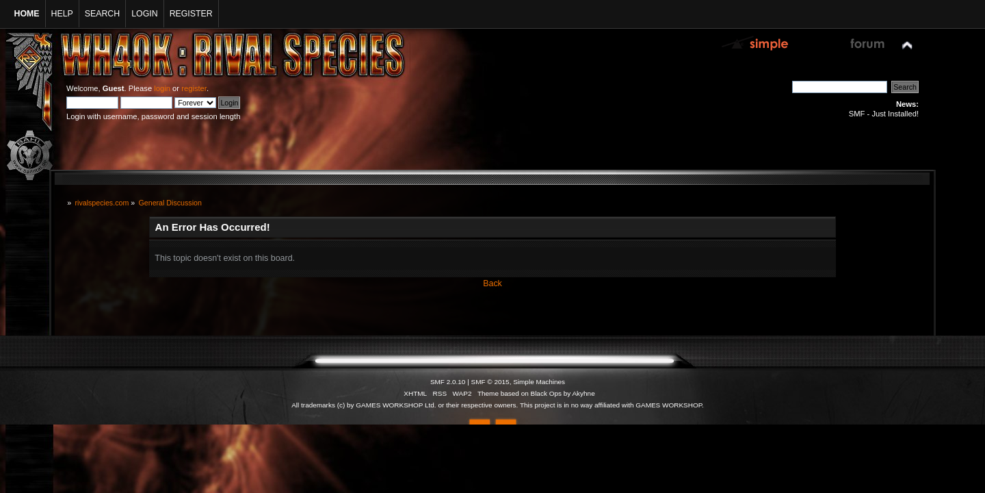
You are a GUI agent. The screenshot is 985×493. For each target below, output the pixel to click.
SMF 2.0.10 (448, 381)
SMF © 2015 (490, 381)
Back (492, 283)
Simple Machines (539, 381)
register (194, 88)
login (162, 88)
